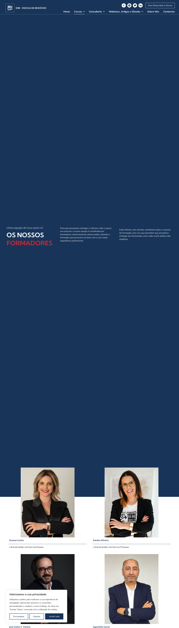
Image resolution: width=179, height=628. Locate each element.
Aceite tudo (54, 616)
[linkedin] (140, 5)
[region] (36, 606)
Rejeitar (36, 616)
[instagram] (129, 5)
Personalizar (18, 616)
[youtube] (135, 5)
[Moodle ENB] (160, 5)
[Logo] (26, 4)
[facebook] (124, 5)
